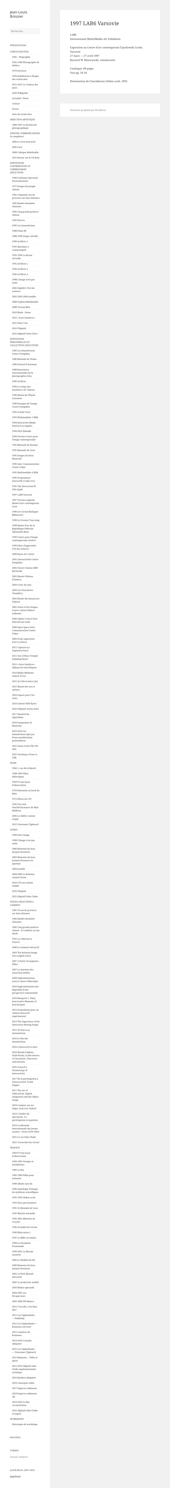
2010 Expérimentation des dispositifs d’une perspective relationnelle (25, 989)
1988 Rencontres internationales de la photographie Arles (22, 372)
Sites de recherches (22, 114)
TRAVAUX (15, 1147)
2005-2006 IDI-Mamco (23, 1301)
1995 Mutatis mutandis (23, 1213)
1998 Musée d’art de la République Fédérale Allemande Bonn (23, 528)
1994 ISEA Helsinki (21, 431)
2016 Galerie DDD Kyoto (24, 703)
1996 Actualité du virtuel (24, 1227)
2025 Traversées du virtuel (25, 1142)
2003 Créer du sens (21, 584)
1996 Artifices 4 (20, 274)
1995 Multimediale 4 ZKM (25, 472)
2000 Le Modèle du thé (23, 1260)
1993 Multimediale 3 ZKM (25, 417)
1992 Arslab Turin (21, 412)
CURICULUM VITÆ (19, 51)
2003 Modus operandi (23, 1287)
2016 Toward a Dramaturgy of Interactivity (19, 1070)
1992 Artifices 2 (20, 263)
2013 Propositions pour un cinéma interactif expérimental (25, 1013)
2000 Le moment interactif (25, 947)
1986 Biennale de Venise (24, 359)
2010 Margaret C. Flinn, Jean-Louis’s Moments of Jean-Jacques (24, 1001)
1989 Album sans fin (22, 1183)
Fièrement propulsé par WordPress (88, 110)
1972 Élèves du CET (22, 798)
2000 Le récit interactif (23, 141)
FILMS (13, 762)
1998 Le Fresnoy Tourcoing (25, 520)
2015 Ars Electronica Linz (25, 681)
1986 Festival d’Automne (24, 364)
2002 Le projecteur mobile (25, 1282)
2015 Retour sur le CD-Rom (25, 157)
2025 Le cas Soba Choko (24, 1137)
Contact (16, 103)
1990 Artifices (19, 381)
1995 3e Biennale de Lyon (25, 1208)
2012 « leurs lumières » (23, 317)
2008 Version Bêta (21, 307)
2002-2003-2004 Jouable (24, 296)
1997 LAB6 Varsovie (22, 494)
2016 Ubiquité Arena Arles (25, 708)
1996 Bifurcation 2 (21, 1232)
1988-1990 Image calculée (25, 236)
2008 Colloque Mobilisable (25, 152)
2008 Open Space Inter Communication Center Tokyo (24, 630)
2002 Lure (17, 147)
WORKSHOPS (17, 1419)
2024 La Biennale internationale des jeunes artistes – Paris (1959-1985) (25, 1128)
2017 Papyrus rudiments (24, 1388)
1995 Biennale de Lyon (23, 450)
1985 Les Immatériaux (23, 225)
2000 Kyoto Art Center (23, 554)
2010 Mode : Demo (21, 312)
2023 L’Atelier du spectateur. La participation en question (25, 1117)
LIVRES (14, 829)
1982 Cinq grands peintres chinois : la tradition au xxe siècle (26, 930)
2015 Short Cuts (20, 323)
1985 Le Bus (18, 1169)
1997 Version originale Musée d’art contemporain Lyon (25, 503)
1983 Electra (18, 220)
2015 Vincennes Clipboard (25, 824)
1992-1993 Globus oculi (23, 1197)
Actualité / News (20, 98)
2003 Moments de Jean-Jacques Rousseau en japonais (24, 860)
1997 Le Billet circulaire (24, 1237)
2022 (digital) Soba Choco (25, 333)
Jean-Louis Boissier (18, 14)
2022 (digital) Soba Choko (25, 896)
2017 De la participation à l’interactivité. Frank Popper (25, 1082)
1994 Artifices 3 (20, 268)
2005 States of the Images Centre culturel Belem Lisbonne (25, 610)
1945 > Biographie (21, 57)
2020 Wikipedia (20, 93)
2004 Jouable (18, 868)
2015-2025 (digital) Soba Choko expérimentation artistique (24, 1369)
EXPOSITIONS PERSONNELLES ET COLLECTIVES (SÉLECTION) (24, 342)
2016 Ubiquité (19, 328)
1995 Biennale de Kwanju (25, 444)
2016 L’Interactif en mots (24, 1046)
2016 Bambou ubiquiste (24, 1377)
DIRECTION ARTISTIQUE (22, 119)
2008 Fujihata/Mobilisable (25, 301)
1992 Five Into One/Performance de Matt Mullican (25, 807)
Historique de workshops (25, 1424)
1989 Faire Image (20, 834)
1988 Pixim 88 (19, 230)
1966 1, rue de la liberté (24, 768)
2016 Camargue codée (23, 1382)
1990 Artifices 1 (20, 241)
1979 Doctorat (19, 70)
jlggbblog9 (15, 1476)
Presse (15, 108)
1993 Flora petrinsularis (24, 1202)
